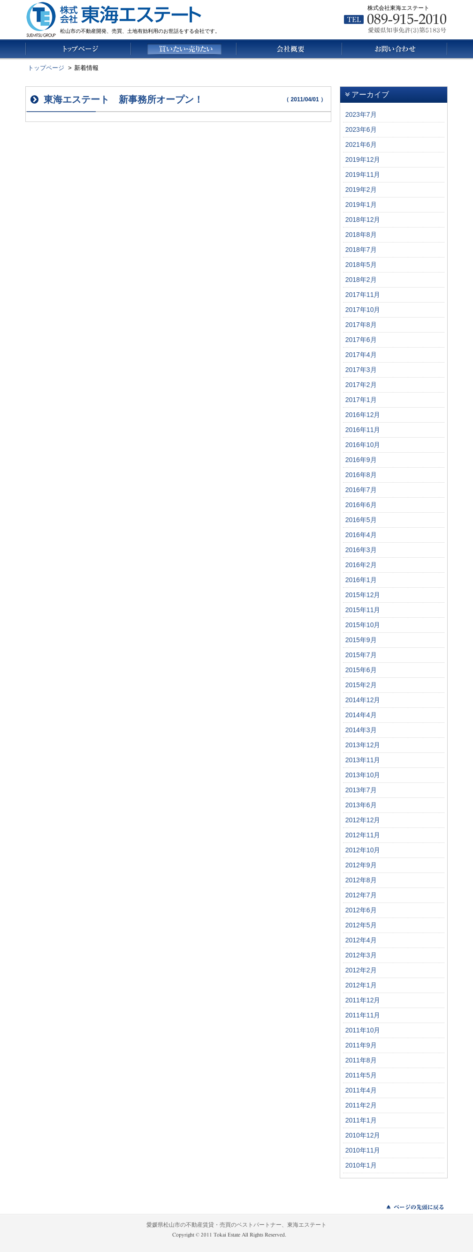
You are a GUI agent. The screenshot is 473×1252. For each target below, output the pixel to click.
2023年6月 (361, 129)
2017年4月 (361, 354)
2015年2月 (361, 685)
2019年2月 (361, 189)
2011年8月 (361, 1060)
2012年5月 (361, 925)
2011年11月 (363, 1015)
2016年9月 (361, 459)
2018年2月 (361, 279)
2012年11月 (363, 835)
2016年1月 (361, 580)
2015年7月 (361, 655)
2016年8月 (361, 474)
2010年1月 (361, 1165)
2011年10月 (363, 1030)
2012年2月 (361, 970)
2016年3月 (361, 550)
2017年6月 (361, 339)
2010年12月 (363, 1135)
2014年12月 (363, 700)
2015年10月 (363, 625)
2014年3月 (361, 730)
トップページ (46, 67)
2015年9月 (361, 640)
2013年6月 (361, 805)
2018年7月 (361, 249)
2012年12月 (363, 820)
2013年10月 (363, 775)
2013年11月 (363, 760)
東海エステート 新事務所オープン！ (123, 99)
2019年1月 (361, 204)
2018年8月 (361, 234)
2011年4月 (361, 1090)
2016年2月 (361, 565)
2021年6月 (361, 144)
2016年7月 (361, 489)
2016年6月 (361, 504)
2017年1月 (361, 399)
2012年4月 (361, 940)
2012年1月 (361, 985)
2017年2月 (361, 384)
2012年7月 (361, 895)
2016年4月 (361, 535)
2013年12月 (363, 745)
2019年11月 (363, 174)
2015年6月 (361, 670)
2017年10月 (363, 309)
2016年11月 (363, 429)
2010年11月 (363, 1150)
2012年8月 (361, 880)
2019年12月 (363, 159)
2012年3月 (361, 955)
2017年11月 (363, 294)
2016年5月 (361, 520)
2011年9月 (361, 1045)
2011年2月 (361, 1105)
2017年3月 (361, 369)
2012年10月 (363, 850)
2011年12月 (363, 1000)
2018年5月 (361, 264)
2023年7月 (361, 114)
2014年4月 (361, 715)
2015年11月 (363, 610)
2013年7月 (361, 790)
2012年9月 (361, 865)
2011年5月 (361, 1075)
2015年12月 (363, 595)
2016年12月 (363, 414)
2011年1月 (361, 1120)
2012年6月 (361, 910)
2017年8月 (361, 324)
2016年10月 (363, 444)
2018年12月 (363, 219)
